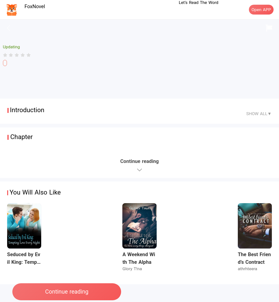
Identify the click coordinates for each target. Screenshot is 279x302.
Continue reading (66, 291)
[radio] (6, 55)
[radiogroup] (17, 55)
